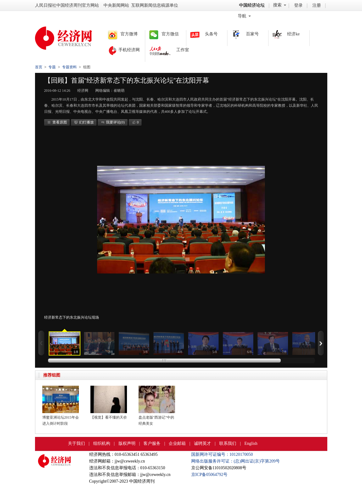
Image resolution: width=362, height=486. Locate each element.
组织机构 (101, 443)
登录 (298, 5)
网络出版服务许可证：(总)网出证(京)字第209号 (235, 461)
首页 (38, 67)
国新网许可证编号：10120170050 (222, 454)
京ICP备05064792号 (209, 474)
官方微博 (129, 34)
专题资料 (69, 67)
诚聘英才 (202, 443)
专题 (52, 67)
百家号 (252, 34)
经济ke (293, 34)
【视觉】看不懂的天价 (108, 417)
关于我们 (76, 443)
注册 (316, 5)
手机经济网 (129, 50)
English (251, 443)
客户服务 (151, 443)
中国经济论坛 (252, 5)
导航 (244, 16)
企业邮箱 (177, 443)
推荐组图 (51, 375)
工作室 (182, 50)
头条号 (211, 34)
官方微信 (170, 34)
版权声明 (126, 443)
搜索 (279, 5)
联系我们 (227, 443)
